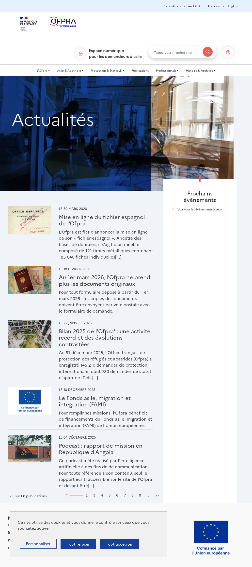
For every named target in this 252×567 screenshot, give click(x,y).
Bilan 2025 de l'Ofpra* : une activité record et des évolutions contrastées (104, 337)
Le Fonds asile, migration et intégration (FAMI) (95, 401)
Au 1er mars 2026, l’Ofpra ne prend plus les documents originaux (104, 280)
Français (214, 6)
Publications (140, 70)
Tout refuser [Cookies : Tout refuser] (78, 544)
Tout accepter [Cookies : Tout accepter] (119, 544)
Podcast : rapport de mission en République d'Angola (100, 449)
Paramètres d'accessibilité (181, 6)
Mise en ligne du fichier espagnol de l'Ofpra (102, 220)
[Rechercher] (208, 52)
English (232, 6)
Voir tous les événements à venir (199, 209)
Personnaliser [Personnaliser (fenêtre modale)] (38, 543)
